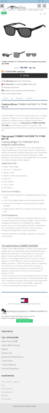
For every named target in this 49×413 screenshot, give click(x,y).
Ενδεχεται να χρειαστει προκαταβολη (18, 91)
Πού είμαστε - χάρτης (10, 381)
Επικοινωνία (6, 353)
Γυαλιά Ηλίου (7, 360)
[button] (45, 30)
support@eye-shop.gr (10, 345)
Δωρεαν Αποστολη (10, 87)
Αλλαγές (4, 395)
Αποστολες (19, 98)
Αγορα (24, 75)
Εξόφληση (29, 98)
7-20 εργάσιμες (14, 71)
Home (4, 10)
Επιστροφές (6, 399)
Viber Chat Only (9, 341)
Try (12, 98)
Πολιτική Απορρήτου (10, 368)
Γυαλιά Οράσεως (8, 364)
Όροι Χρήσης (7, 388)
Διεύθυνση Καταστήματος (12, 357)
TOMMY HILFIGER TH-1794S (35, 10)
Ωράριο (4, 349)
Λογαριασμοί (6, 392)
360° (4, 12)
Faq (3, 385)
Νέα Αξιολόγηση (24, 321)
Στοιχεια (5, 98)
